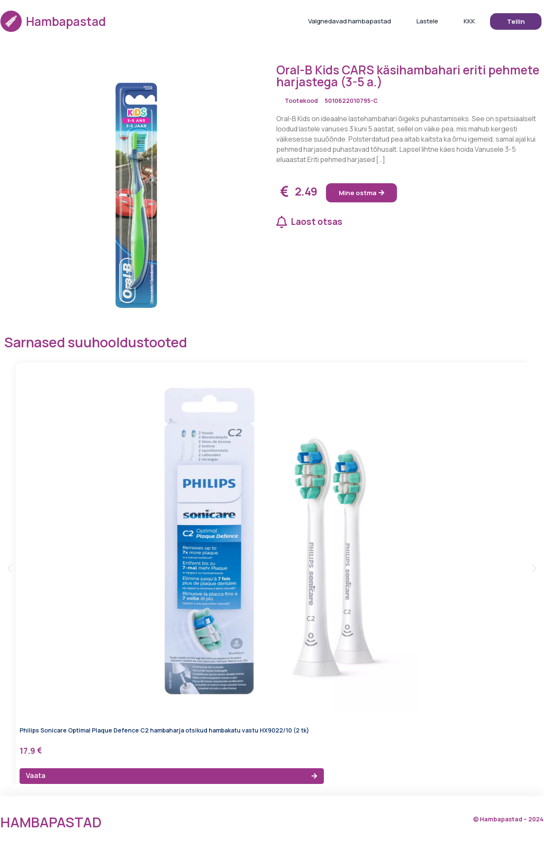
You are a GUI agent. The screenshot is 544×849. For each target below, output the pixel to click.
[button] (9, 568)
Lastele (427, 21)
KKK (469, 21)
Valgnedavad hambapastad (349, 21)
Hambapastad (66, 21)
